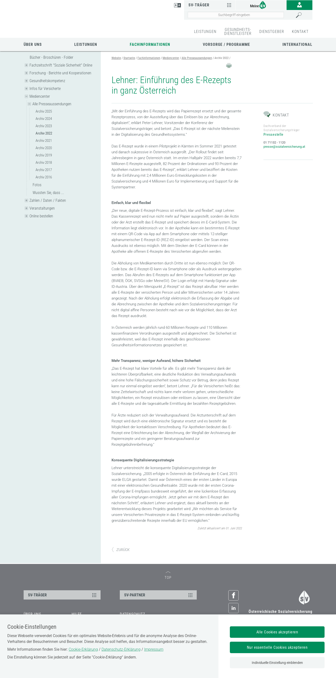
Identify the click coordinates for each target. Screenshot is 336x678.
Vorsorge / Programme (226, 44)
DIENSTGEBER (271, 31)
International (297, 44)
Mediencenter (39, 96)
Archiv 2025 (44, 111)
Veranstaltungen (42, 208)
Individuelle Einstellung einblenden (277, 663)
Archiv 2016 (44, 177)
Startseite (129, 58)
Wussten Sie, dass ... (48, 192)
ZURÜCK (121, 564)
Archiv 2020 (44, 148)
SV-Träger (210, 5)
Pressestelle (273, 148)
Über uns (33, 44)
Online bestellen (41, 216)
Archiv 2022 (44, 133)
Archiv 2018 (44, 162)
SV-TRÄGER (63, 609)
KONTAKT (300, 31)
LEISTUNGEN (205, 31)
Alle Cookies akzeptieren (277, 632)
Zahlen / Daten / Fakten (47, 200)
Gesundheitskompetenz (47, 80)
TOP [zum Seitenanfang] (168, 589)
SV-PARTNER (159, 609)
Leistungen (85, 44)
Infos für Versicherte (45, 88)
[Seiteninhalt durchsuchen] (236, 15)
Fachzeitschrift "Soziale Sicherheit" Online (60, 65)
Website (116, 58)
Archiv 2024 (44, 118)
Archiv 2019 (44, 155)
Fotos (37, 185)
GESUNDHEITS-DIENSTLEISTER (238, 31)
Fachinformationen (150, 44)
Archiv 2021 (44, 140)
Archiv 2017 (44, 170)
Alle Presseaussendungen (51, 104)
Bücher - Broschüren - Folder (51, 57)
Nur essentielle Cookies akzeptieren (277, 647)
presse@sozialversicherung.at (284, 161)
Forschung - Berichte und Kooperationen (60, 73)
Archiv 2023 (44, 126)
